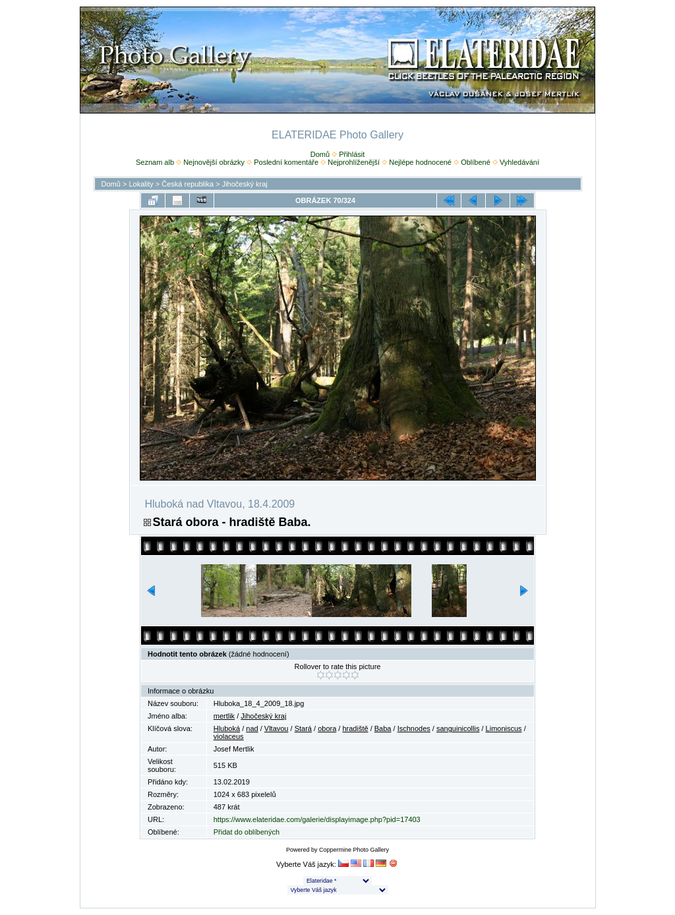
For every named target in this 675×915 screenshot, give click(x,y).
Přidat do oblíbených (246, 832)
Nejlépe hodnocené (420, 162)
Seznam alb (155, 162)
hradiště (355, 728)
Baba (383, 728)
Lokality (141, 184)
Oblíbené (475, 162)
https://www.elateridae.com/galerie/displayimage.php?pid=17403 (317, 819)
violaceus (229, 736)
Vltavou (276, 728)
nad (252, 728)
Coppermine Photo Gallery (354, 849)
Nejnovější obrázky (214, 162)
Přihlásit (352, 154)
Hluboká (227, 728)
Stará (303, 728)
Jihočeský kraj (245, 184)
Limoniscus (504, 728)
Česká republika (187, 184)
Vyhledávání (519, 162)
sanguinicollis (457, 728)
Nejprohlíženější (354, 162)
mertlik (224, 716)
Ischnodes (413, 728)
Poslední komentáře (286, 162)
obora (327, 728)
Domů (320, 154)
